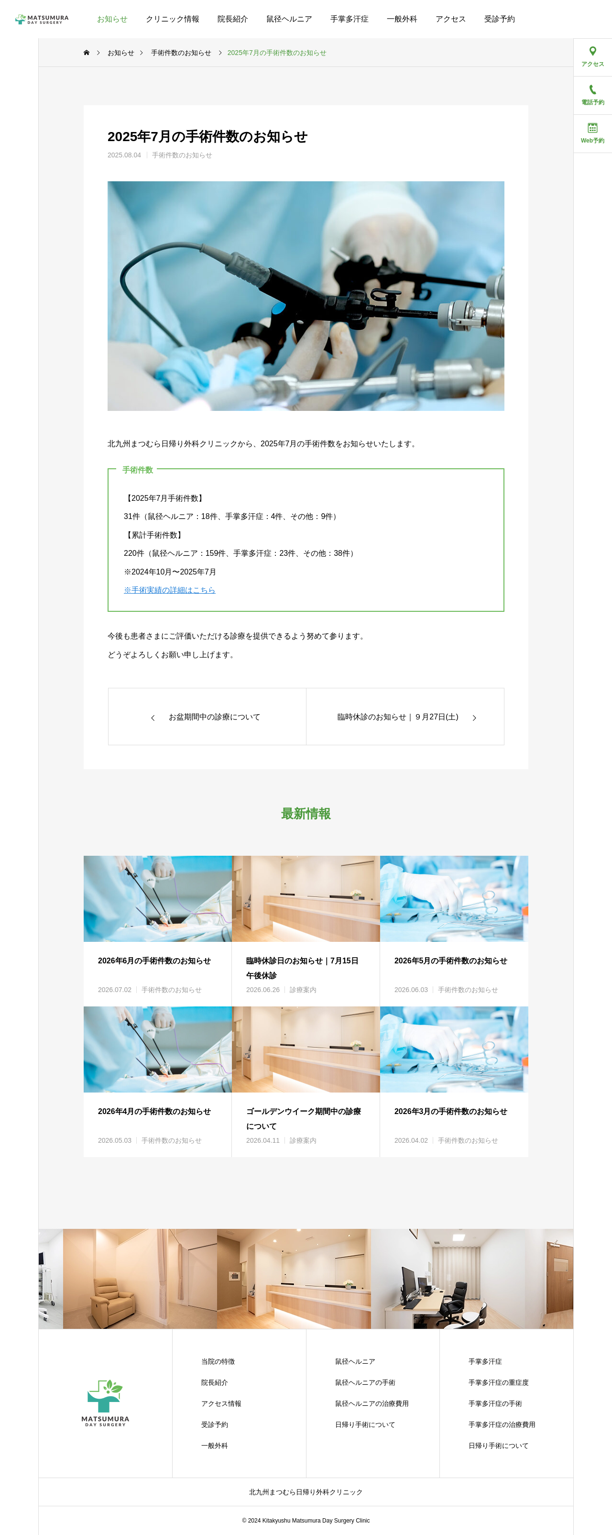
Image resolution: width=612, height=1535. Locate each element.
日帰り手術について (365, 1424)
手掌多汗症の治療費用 (502, 1424)
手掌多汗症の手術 (495, 1403)
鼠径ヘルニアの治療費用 (372, 1403)
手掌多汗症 (349, 19)
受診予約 (499, 19)
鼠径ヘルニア (289, 19)
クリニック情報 (172, 19)
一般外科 (402, 19)
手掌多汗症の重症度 (499, 1382)
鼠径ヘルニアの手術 (365, 1382)
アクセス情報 (221, 1403)
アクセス (451, 19)
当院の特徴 (218, 1361)
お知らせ (112, 19)
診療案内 (303, 989)
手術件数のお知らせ (182, 155)
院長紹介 (233, 19)
